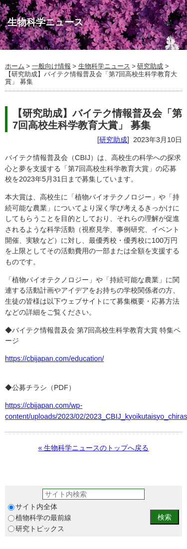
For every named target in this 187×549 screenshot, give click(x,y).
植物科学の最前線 (39, 518)
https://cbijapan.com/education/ (54, 359)
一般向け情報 (51, 66)
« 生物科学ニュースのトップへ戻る (93, 448)
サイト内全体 (32, 507)
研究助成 (150, 66)
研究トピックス (36, 529)
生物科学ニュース (104, 66)
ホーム (14, 66)
